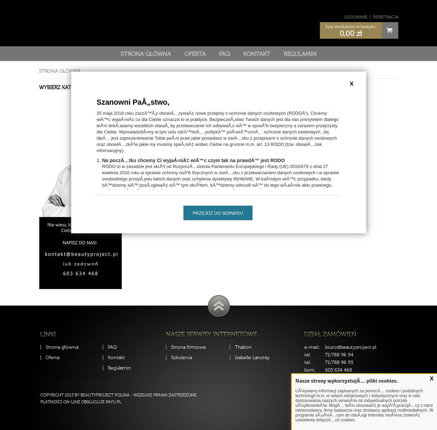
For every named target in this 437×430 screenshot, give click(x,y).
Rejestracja (385, 17)
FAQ (224, 53)
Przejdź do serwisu (218, 213)
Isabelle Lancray (252, 358)
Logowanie (355, 17)
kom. (309, 370)
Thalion (243, 347)
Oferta (195, 53)
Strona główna (146, 53)
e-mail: (312, 347)
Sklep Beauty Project (218, 22)
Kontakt (256, 53)
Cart (390, 30)
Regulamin (300, 53)
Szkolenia (181, 358)
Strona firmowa (188, 347)
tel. (307, 355)
